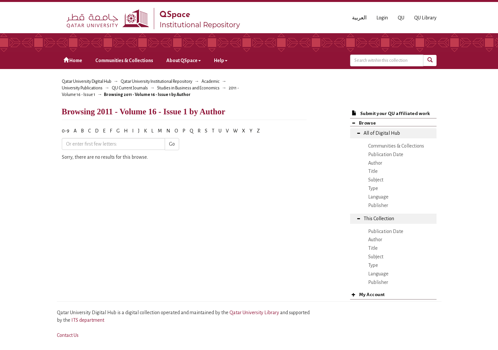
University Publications (82, 88)
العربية (359, 17)
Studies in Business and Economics (188, 88)
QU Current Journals (130, 88)
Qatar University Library (254, 312)
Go (172, 144)
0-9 (65, 130)
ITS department (87, 320)
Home (72, 60)
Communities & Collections (124, 60)
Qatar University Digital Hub (86, 81)
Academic (211, 81)
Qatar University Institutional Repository (156, 81)
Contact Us (68, 335)
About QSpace (183, 60)
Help (220, 60)
